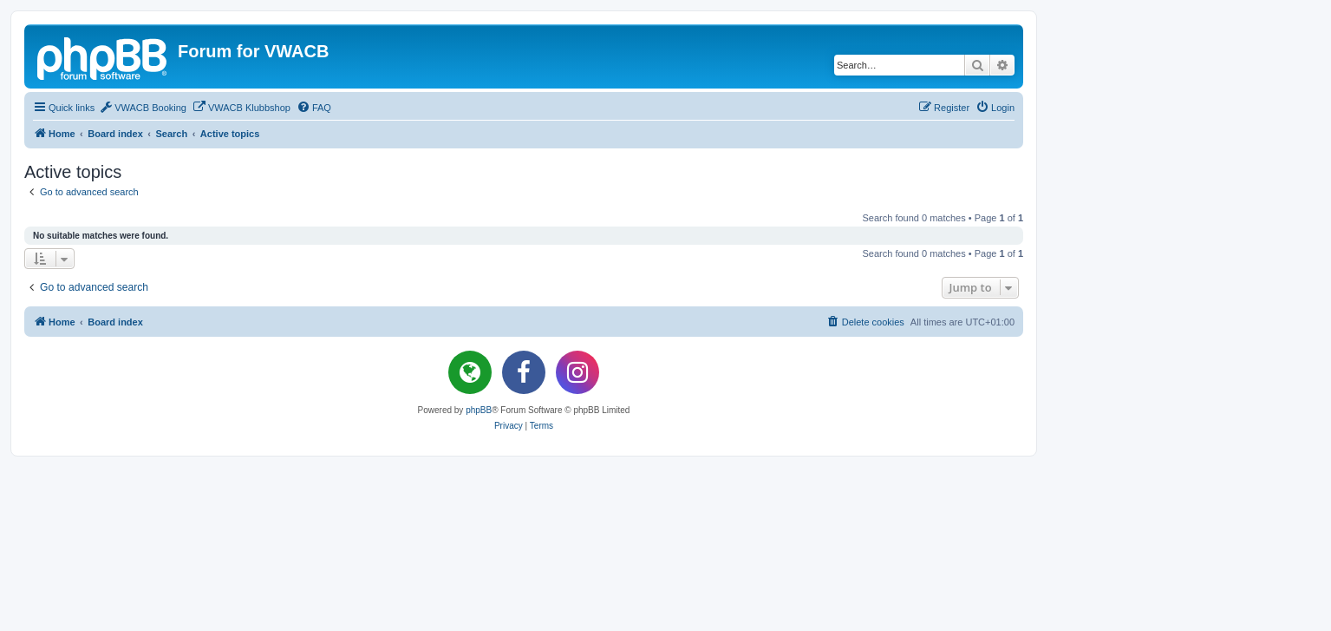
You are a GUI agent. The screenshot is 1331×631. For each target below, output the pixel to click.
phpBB (479, 410)
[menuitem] (142, 107)
